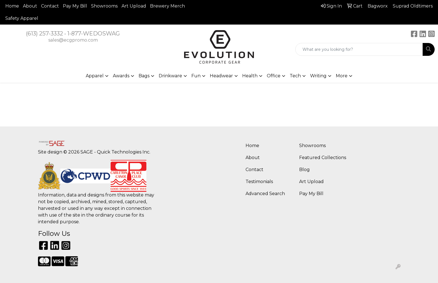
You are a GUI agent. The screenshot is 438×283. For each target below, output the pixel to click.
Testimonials (259, 181)
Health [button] (250, 75)
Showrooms (104, 6)
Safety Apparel (21, 18)
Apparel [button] (95, 75)
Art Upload (134, 6)
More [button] (341, 75)
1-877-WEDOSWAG (93, 33)
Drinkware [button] (170, 75)
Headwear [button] (221, 75)
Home (12, 6)
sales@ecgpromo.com (73, 40)
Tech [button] (295, 75)
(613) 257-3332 (44, 33)
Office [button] (273, 75)
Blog (304, 169)
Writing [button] (318, 75)
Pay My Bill (75, 6)
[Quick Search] (359, 49)
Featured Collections (322, 157)
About (30, 6)
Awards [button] (121, 75)
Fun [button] (196, 75)
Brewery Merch (167, 6)
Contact (50, 6)
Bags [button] (144, 75)
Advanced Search (265, 193)
